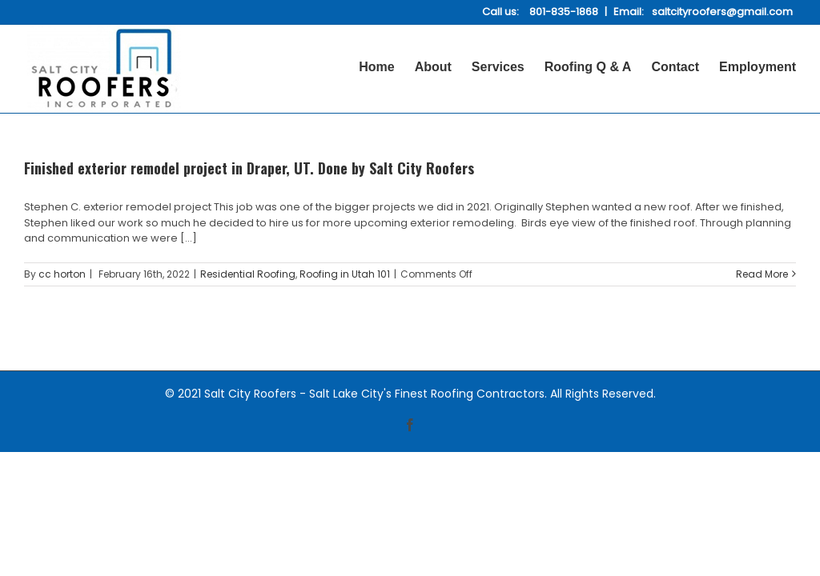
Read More (762, 274)
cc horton (62, 274)
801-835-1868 (563, 11)
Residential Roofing (247, 274)
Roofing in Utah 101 (344, 274)
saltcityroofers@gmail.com (722, 11)
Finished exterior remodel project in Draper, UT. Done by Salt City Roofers (249, 168)
